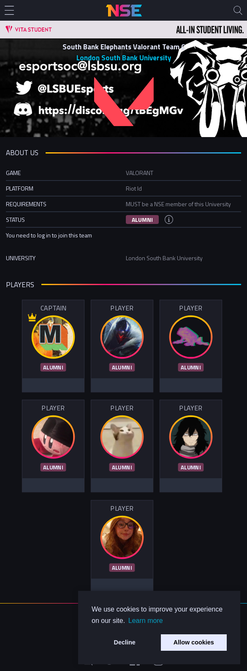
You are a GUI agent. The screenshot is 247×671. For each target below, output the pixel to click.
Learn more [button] (145, 620)
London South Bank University (123, 57)
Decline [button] (125, 642)
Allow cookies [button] (194, 642)
